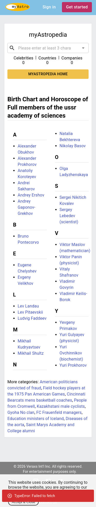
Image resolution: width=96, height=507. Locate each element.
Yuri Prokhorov (73, 365)
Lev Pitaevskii (30, 312)
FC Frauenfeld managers (59, 412)
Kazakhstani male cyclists (61, 406)
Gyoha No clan (20, 412)
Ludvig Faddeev (32, 318)
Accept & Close (23, 502)
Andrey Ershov (31, 195)
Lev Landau (28, 306)
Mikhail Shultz (31, 353)
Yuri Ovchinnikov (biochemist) (71, 353)
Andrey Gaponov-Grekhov (26, 207)
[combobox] (48, 48)
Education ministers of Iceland (35, 418)
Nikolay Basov (73, 145)
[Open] (83, 48)
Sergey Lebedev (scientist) (69, 215)
